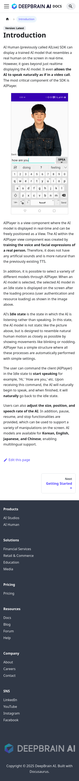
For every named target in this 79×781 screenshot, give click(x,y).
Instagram (11, 713)
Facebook (11, 720)
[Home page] (7, 19)
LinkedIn (10, 700)
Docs (7, 617)
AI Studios (11, 518)
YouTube (10, 706)
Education (11, 562)
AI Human (11, 524)
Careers (9, 669)
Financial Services (17, 549)
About (8, 662)
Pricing (8, 593)
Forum (8, 631)
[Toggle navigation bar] (6, 6)
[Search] (71, 6)
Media (8, 569)
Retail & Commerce (18, 555)
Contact (9, 675)
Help (7, 637)
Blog (7, 624)
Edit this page (16, 459)
